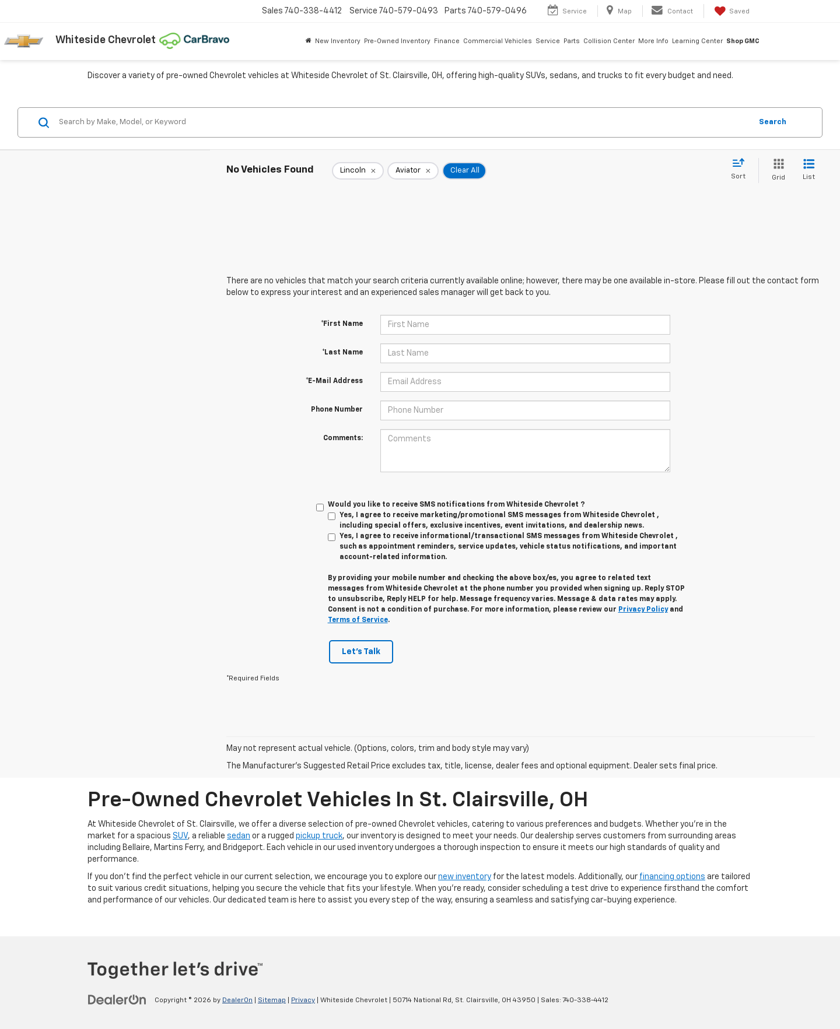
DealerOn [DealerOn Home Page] (237, 1000)
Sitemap (272, 1000)
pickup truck (319, 836)
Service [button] (548, 41)
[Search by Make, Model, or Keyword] (403, 122)
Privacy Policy (643, 609)
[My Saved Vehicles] (731, 11)
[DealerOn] (117, 1000)
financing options (672, 877)
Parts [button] (572, 41)
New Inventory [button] (337, 41)
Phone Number (337, 409)
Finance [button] (447, 41)
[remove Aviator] (413, 171)
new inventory (464, 877)
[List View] (809, 170)
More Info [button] (653, 41)
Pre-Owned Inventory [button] (397, 41)
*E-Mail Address (334, 381)
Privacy (303, 1000)
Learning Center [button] (697, 41)
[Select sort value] (741, 169)
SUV (180, 836)
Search (772, 122)
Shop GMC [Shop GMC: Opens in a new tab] (743, 41)
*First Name (342, 324)
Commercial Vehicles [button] (497, 41)
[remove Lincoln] (358, 171)
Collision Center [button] (609, 41)
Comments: (343, 438)
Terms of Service (358, 620)
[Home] (308, 41)
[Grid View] (776, 170)
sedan (238, 836)
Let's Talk (361, 652)
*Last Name (342, 352)
